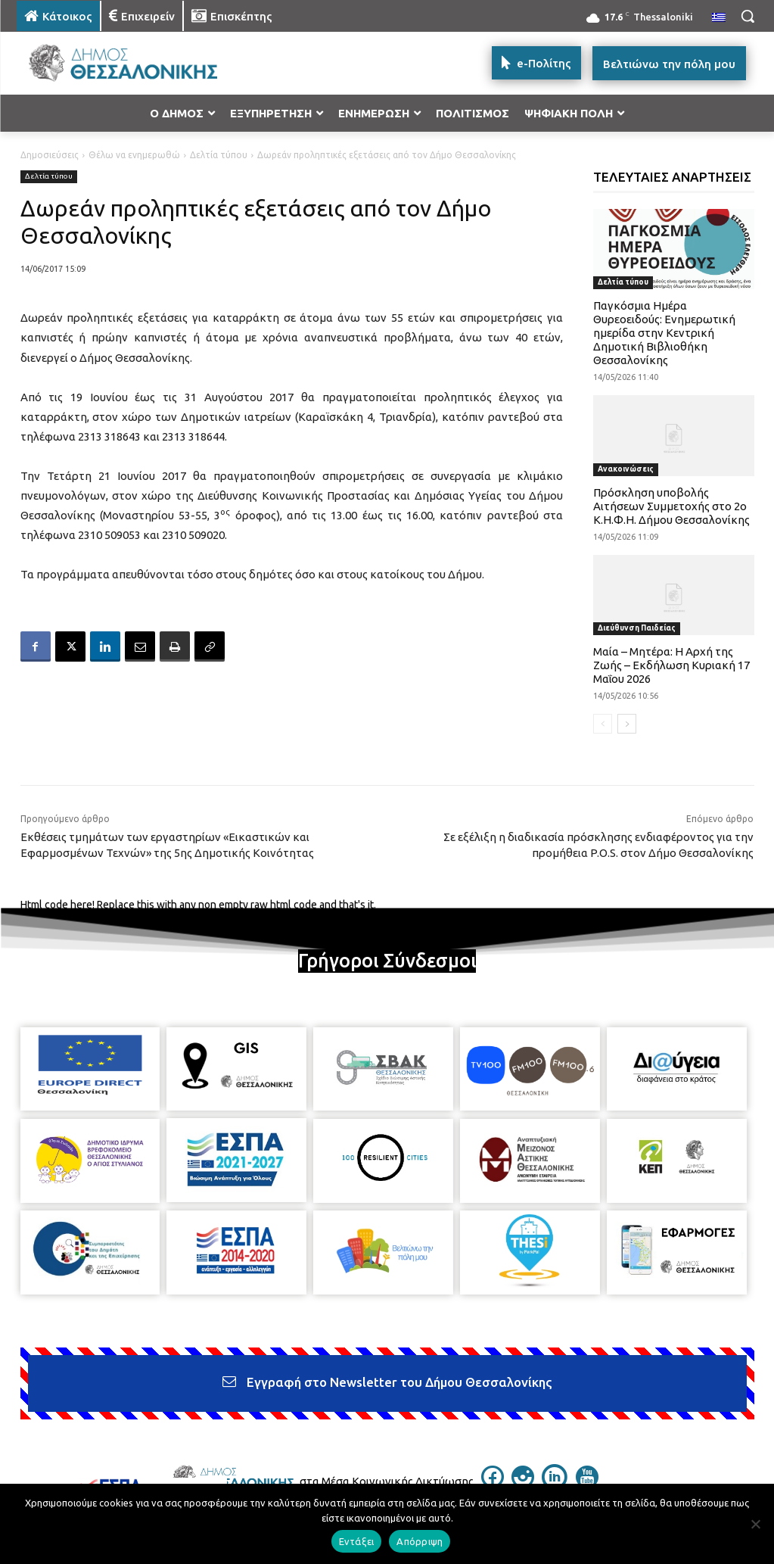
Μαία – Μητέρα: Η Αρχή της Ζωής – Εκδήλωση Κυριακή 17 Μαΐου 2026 (671, 665)
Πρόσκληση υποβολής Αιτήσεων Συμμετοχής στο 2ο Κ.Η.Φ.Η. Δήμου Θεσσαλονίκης (671, 506)
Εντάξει (357, 1541)
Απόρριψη (419, 1541)
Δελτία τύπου (218, 155)
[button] (747, 15)
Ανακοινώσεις (626, 469)
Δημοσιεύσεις (49, 155)
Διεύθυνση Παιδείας (637, 628)
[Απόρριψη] (755, 1523)
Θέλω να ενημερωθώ (134, 155)
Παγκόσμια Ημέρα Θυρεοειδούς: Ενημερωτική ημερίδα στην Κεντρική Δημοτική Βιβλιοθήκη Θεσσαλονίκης (664, 332)
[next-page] (626, 724)
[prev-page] (602, 724)
